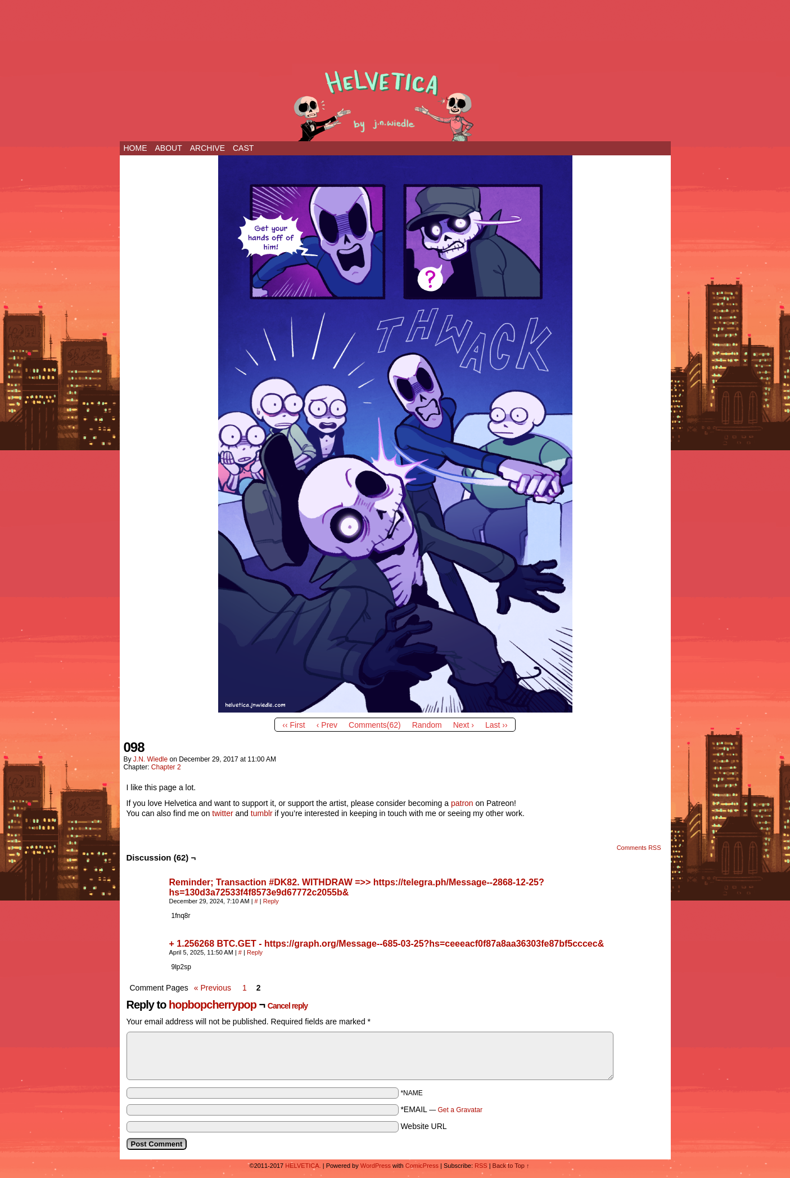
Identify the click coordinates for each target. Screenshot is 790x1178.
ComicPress (422, 1165)
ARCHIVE (207, 148)
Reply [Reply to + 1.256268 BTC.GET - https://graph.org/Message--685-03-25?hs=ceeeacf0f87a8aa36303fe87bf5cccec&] (255, 952)
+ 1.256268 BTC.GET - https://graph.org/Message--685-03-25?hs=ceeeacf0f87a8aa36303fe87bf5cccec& (386, 943)
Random (427, 724)
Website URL (423, 1126)
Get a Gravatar (460, 1110)
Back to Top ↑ (511, 1165)
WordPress (375, 1165)
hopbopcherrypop (212, 1004)
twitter (222, 813)
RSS (481, 1165)
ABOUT (168, 148)
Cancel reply (288, 1005)
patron (462, 803)
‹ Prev (327, 724)
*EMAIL (441, 1109)
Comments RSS (639, 847)
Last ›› (496, 724)
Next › (463, 724)
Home (135, 148)
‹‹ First (293, 724)
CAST (243, 148)
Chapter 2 (166, 767)
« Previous (212, 987)
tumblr (262, 813)
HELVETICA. (395, 102)
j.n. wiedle (150, 759)
